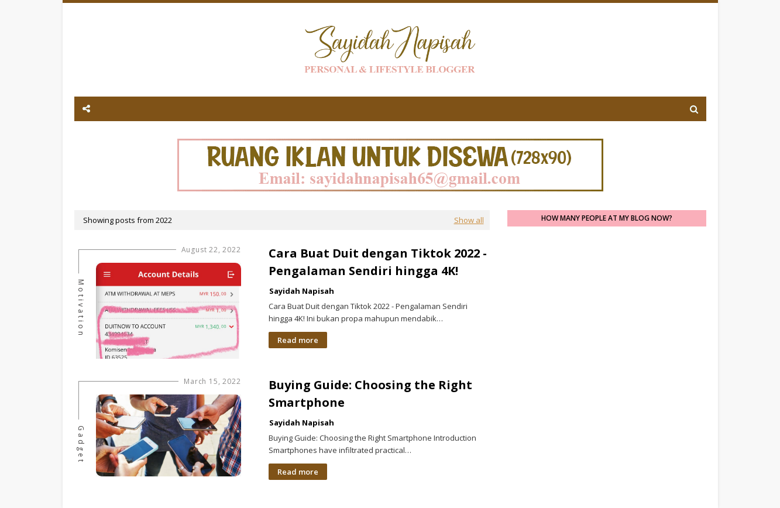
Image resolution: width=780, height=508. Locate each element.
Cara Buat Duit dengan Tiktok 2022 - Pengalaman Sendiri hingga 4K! (378, 262)
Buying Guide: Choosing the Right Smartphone (370, 393)
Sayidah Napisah (301, 291)
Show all (469, 220)
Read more (297, 340)
